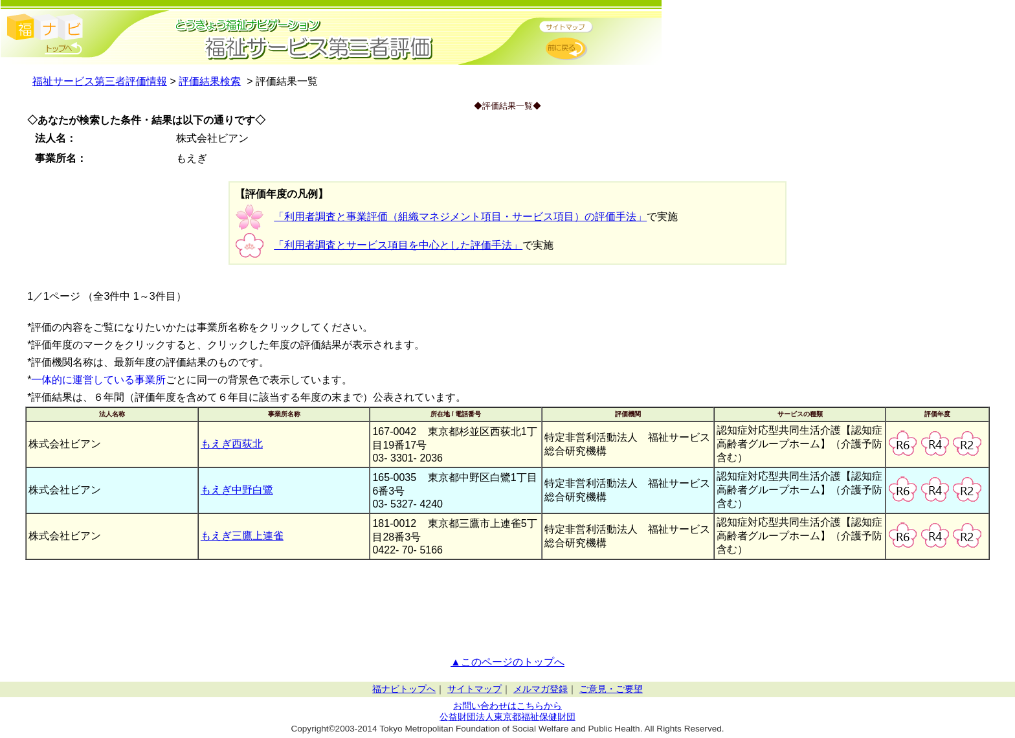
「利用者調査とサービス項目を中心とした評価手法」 (398, 245)
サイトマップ (474, 689)
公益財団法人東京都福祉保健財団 (507, 717)
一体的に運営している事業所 (98, 379)
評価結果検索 (210, 81)
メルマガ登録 (540, 689)
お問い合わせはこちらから (507, 706)
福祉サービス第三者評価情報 (99, 81)
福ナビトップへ (404, 689)
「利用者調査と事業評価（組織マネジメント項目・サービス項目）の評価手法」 (460, 216)
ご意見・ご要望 (611, 689)
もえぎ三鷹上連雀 (242, 535)
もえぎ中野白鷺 (237, 489)
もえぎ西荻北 (232, 443)
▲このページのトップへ (507, 661)
